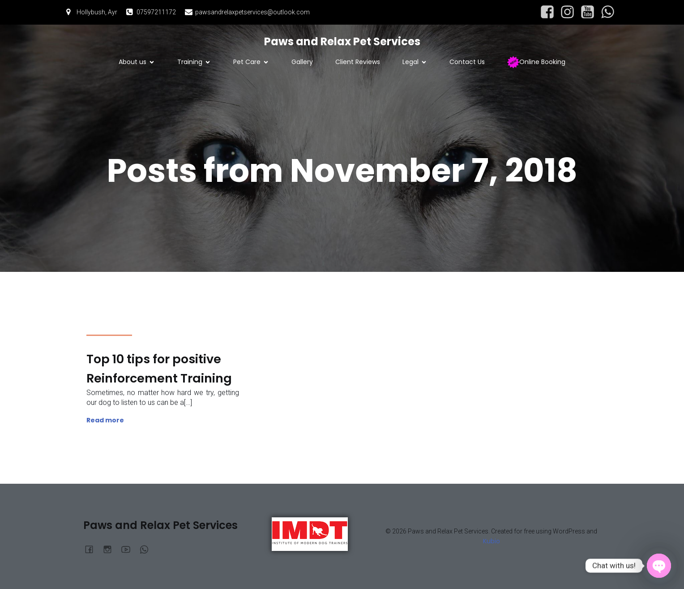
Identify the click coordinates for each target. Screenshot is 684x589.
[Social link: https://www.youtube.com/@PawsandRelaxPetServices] (587, 12)
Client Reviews (357, 61)
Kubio (491, 541)
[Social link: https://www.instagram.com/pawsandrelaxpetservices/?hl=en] (567, 12)
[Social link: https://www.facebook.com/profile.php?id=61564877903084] (547, 12)
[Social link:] (608, 12)
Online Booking (536, 62)
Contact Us (467, 61)
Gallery (302, 61)
